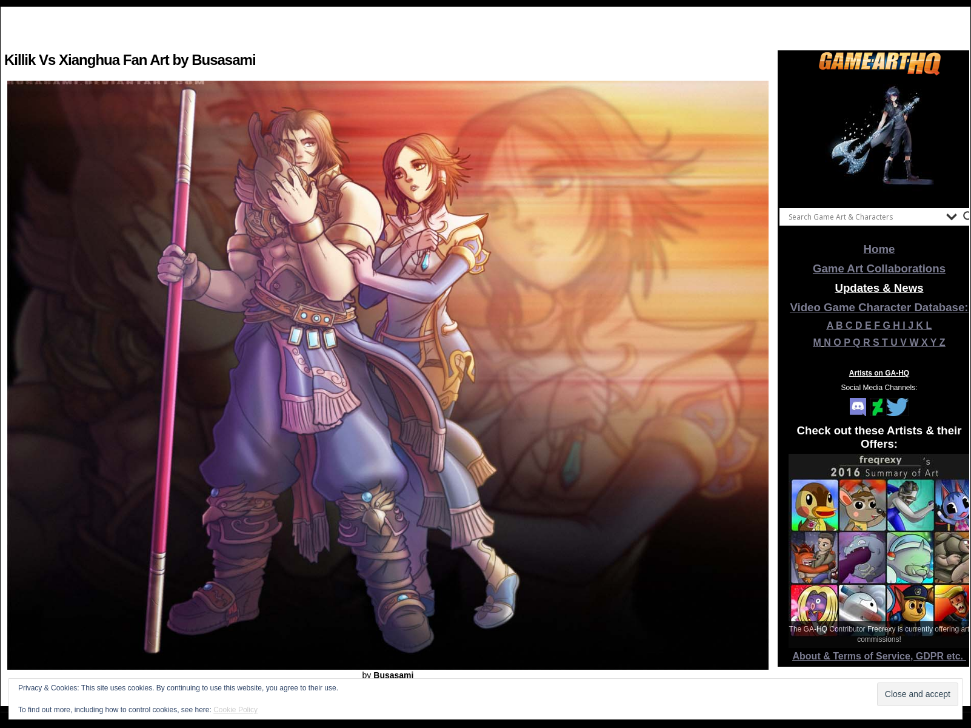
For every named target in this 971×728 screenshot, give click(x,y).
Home (879, 249)
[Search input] (864, 216)
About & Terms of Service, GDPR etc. (879, 656)
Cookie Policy (235, 710)
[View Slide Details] (879, 139)
